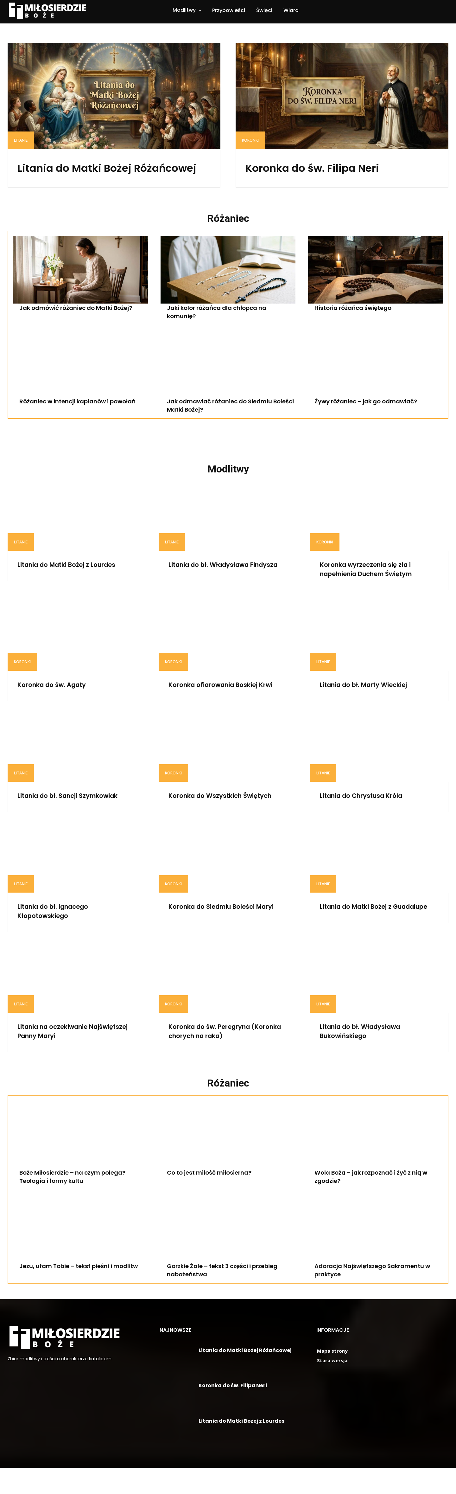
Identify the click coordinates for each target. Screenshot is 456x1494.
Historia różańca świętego (356, 325)
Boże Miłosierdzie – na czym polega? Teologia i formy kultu (78, 1202)
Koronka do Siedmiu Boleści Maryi (218, 937)
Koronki (250, 140)
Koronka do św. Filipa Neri (330, 167)
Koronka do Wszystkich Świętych (227, 822)
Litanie (21, 140)
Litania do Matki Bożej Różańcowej (89, 176)
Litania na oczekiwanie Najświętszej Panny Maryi (63, 1057)
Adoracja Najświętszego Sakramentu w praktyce (378, 1296)
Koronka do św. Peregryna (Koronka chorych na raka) (218, 1057)
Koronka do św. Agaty (56, 702)
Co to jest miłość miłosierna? (214, 1198)
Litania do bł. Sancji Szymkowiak (75, 822)
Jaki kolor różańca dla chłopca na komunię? (221, 329)
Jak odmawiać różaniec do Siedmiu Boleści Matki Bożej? (224, 422)
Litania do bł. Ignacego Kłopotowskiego (59, 937)
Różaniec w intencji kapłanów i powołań (83, 418)
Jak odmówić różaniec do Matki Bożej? (81, 325)
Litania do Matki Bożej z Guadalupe (362, 937)
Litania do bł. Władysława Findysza (215, 586)
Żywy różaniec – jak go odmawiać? (371, 418)
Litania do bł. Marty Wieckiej (371, 702)
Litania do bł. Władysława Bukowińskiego (366, 1057)
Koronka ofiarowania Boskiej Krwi (220, 706)
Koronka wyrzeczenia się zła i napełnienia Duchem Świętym (374, 586)
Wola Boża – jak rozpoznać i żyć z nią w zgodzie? (377, 1202)
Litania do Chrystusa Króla (368, 822)
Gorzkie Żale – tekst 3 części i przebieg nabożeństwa (229, 1296)
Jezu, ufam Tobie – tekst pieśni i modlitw (71, 1296)
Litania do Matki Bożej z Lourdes (74, 582)
